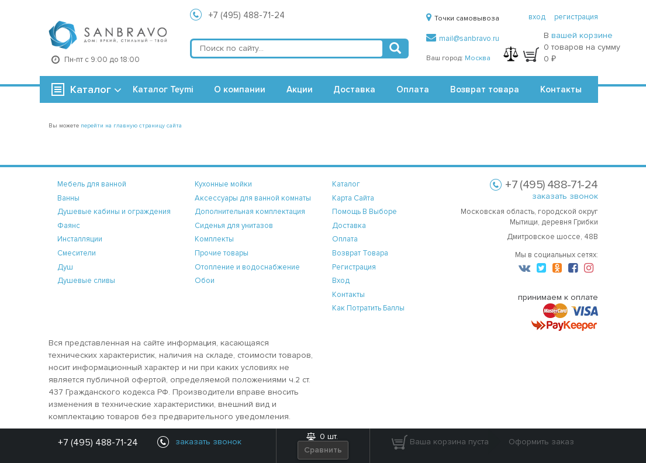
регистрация (576, 17)
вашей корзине (582, 35)
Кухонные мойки (223, 184)
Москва (477, 58)
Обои (205, 280)
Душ (65, 267)
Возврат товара (484, 89)
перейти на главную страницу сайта (131, 125)
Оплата (412, 89)
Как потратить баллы (368, 308)
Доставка (354, 89)
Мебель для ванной (91, 184)
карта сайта (353, 198)
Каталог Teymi (163, 89)
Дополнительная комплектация (250, 211)
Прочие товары (221, 253)
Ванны (68, 198)
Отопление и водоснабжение (247, 267)
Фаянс (68, 225)
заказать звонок (565, 196)
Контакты (561, 89)
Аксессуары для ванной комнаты (253, 198)
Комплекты (214, 239)
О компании (239, 89)
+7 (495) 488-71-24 (247, 15)
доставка (349, 225)
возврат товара (360, 253)
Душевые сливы (86, 280)
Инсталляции (79, 239)
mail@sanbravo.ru (462, 38)
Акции (299, 89)
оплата (345, 239)
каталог (346, 184)
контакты (348, 294)
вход (536, 17)
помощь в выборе (364, 211)
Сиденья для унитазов (234, 225)
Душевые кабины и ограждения (114, 211)
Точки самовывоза (462, 18)
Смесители (76, 253)
